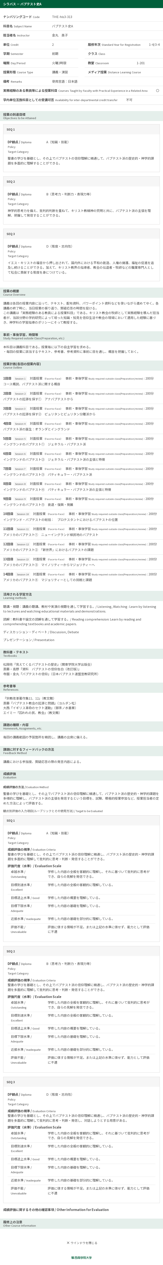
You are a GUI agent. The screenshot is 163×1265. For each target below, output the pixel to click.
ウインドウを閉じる (81, 1242)
